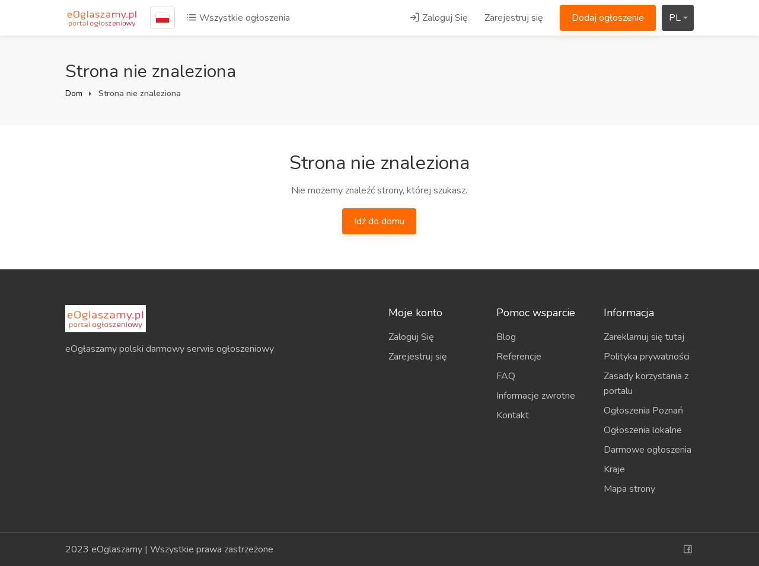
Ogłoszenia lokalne (643, 430)
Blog (506, 337)
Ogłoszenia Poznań (643, 410)
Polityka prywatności (647, 356)
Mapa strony (629, 488)
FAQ (505, 376)
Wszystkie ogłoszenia (238, 17)
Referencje (518, 356)
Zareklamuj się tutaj (644, 337)
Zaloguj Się (438, 17)
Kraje (614, 469)
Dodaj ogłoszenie (608, 17)
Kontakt (512, 415)
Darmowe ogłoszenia (647, 449)
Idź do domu (379, 221)
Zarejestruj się (513, 17)
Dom (73, 93)
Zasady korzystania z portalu (646, 384)
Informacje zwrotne (535, 395)
